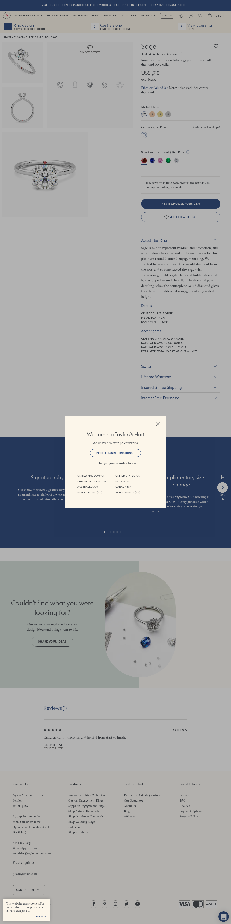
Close (158, 424)
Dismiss (41, 916)
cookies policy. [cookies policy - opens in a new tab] (20, 911)
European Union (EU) (91, 481)
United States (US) (128, 475)
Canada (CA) (124, 486)
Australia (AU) (87, 486)
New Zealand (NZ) (89, 492)
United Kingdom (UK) (91, 475)
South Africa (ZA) (128, 492)
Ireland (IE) (123, 481)
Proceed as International (115, 453)
